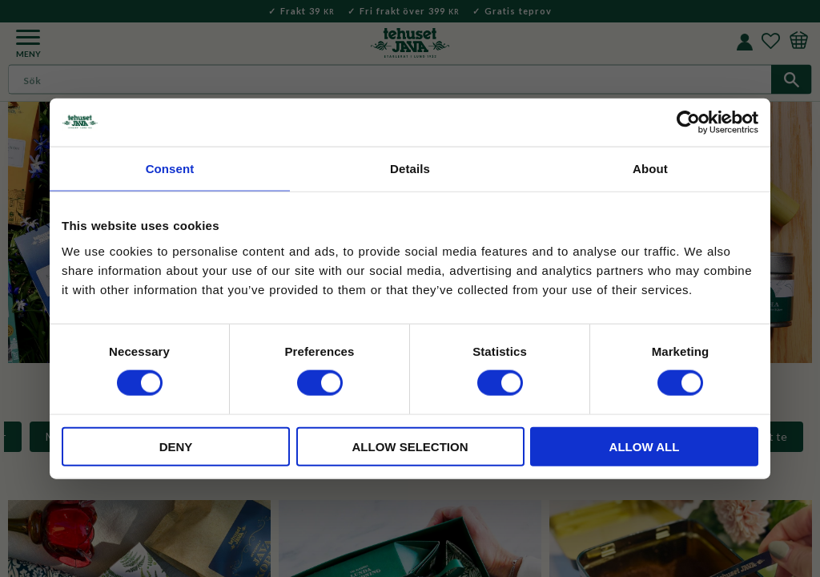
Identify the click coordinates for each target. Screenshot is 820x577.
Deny (176, 446)
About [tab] (650, 169)
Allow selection (410, 446)
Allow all (644, 446)
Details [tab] (410, 169)
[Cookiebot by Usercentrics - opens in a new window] (688, 123)
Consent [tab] (170, 169)
